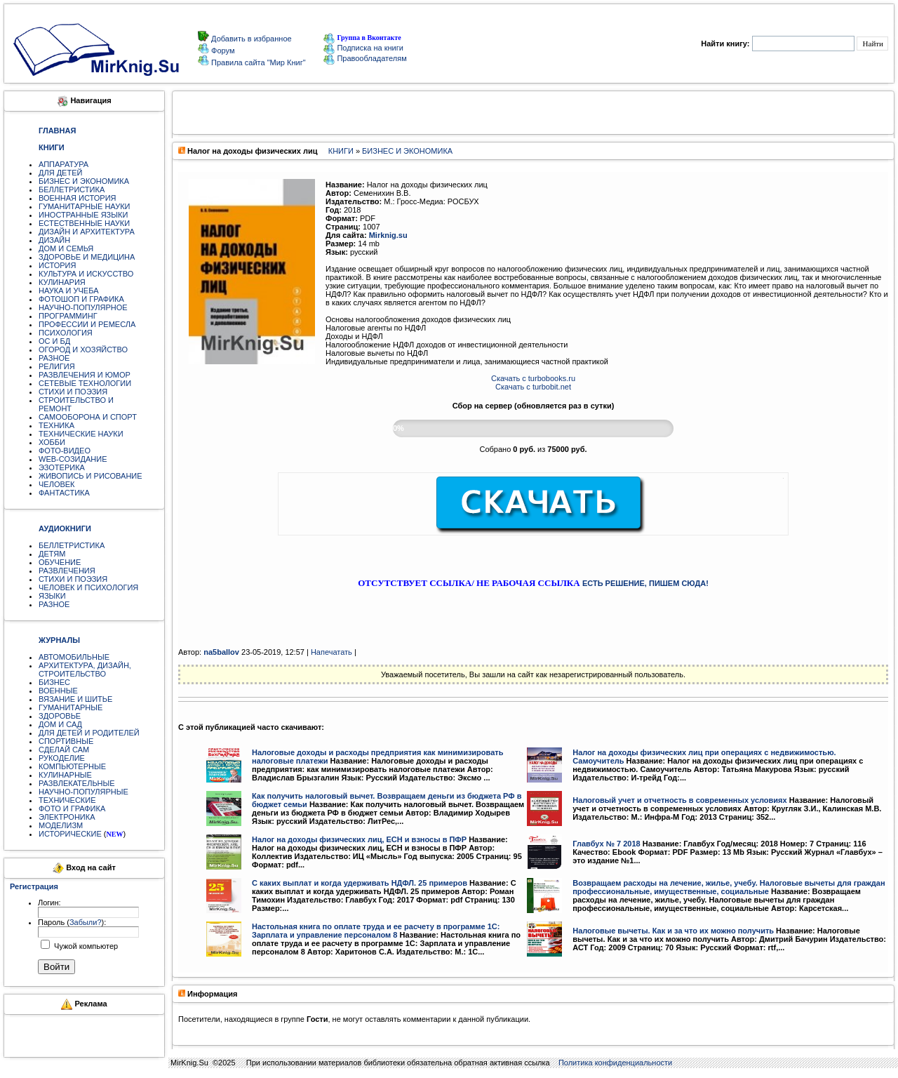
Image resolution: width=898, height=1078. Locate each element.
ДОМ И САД (60, 724)
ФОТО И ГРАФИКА (72, 808)
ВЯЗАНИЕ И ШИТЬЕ (75, 699)
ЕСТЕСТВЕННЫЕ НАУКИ (84, 223)
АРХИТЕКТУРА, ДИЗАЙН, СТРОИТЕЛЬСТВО (85, 669)
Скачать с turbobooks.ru (533, 378)
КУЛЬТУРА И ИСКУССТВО (86, 274)
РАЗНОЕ (54, 358)
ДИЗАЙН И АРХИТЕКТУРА (87, 231)
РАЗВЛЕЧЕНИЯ (67, 570)
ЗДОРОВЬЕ (60, 716)
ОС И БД (54, 341)
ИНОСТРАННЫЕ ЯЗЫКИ (83, 215)
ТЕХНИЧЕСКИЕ (67, 800)
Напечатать (331, 652)
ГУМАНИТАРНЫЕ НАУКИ (84, 206)
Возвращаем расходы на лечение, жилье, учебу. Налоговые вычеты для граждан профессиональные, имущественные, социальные (728, 887)
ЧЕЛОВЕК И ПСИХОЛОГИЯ (88, 587)
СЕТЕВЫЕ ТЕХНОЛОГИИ (85, 383)
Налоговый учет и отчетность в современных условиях (679, 800)
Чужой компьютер (85, 946)
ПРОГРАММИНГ (68, 316)
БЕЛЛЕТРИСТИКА (72, 189)
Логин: (49, 902)
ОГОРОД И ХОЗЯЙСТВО (83, 349)
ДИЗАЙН (54, 240)
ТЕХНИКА (56, 425)
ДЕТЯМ (52, 554)
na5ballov (221, 652)
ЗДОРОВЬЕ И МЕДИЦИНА (87, 257)
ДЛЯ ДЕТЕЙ (60, 172)
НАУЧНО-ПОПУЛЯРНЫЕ (83, 791)
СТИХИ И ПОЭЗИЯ (73, 391)
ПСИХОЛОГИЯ (66, 332)
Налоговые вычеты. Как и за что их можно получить (673, 930)
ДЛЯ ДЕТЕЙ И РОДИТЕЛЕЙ (89, 732)
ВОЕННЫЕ (58, 690)
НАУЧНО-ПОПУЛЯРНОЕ (83, 307)
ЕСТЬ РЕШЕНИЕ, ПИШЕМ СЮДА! (645, 583)
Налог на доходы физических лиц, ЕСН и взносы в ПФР (359, 839)
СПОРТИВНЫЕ (66, 741)
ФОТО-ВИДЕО (65, 450)
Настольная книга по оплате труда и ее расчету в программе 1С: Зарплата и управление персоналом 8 (376, 930)
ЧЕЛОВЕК (57, 484)
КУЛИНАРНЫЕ (65, 775)
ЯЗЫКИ (52, 596)
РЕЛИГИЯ (57, 366)
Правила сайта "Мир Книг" (257, 62)
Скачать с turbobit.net (533, 386)
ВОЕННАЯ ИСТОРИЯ (77, 198)
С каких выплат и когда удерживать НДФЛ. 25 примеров (359, 883)
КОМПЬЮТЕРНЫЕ (72, 766)
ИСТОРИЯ (57, 265)
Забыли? (85, 922)
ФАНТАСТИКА (64, 492)
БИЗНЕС (54, 682)
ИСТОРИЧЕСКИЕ (70, 834)
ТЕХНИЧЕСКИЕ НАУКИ (81, 434)
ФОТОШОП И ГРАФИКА (81, 299)
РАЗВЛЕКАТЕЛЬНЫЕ (77, 783)
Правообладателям (364, 58)
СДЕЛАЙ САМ (64, 749)
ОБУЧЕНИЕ (60, 562)
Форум (221, 50)
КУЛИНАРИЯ (62, 282)
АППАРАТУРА (63, 164)
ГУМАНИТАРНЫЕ (70, 707)
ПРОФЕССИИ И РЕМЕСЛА (87, 324)
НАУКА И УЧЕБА (69, 290)
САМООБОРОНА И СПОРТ (88, 417)
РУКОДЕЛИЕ (62, 758)
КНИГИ (341, 151)
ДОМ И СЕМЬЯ (66, 248)
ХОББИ (52, 442)
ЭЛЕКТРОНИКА (67, 817)
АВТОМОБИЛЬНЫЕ (74, 657)
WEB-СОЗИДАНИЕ (73, 459)
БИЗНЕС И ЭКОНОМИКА (84, 181)
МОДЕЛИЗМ (61, 825)
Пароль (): (72, 922)
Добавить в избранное (250, 38)
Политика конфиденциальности (615, 1062)
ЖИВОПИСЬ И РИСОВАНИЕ (90, 476)
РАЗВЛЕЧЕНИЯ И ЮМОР (84, 375)
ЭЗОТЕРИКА (62, 467)
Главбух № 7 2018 (606, 843)
